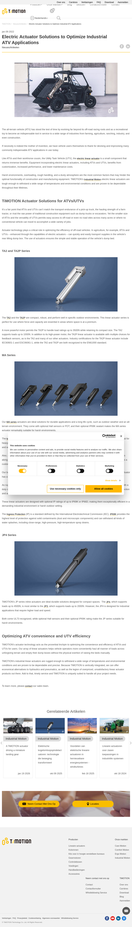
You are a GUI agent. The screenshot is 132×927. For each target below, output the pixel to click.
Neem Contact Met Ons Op (38, 804)
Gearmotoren (75, 858)
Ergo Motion (120, 854)
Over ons (61, 2)
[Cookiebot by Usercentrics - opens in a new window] (104, 436)
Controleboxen (75, 862)
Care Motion (120, 846)
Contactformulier (93, 889)
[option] (18, 749)
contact (28, 686)
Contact (89, 885)
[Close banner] (121, 436)
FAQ (99, 2)
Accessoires (74, 874)
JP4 (108, 602)
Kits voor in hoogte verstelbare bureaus (86, 854)
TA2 (9, 318)
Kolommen (73, 850)
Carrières (73, 2)
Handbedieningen (77, 870)
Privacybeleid (22, 918)
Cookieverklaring (34, 918)
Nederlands (39, 20)
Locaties (93, 803)
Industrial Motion (92, 179)
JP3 (46, 606)
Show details (111, 480)
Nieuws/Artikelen (19, 24)
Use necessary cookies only (65, 488)
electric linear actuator (88, 158)
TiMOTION (6, 24)
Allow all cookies (103, 488)
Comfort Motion (122, 850)
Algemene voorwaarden (51, 918)
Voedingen (73, 866)
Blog (122, 897)
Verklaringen (87, 2)
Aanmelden (123, 2)
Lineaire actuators (77, 846)
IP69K (113, 514)
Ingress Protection (16, 514)
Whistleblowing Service (96, 893)
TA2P (22, 318)
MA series (11, 422)
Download (109, 2)
